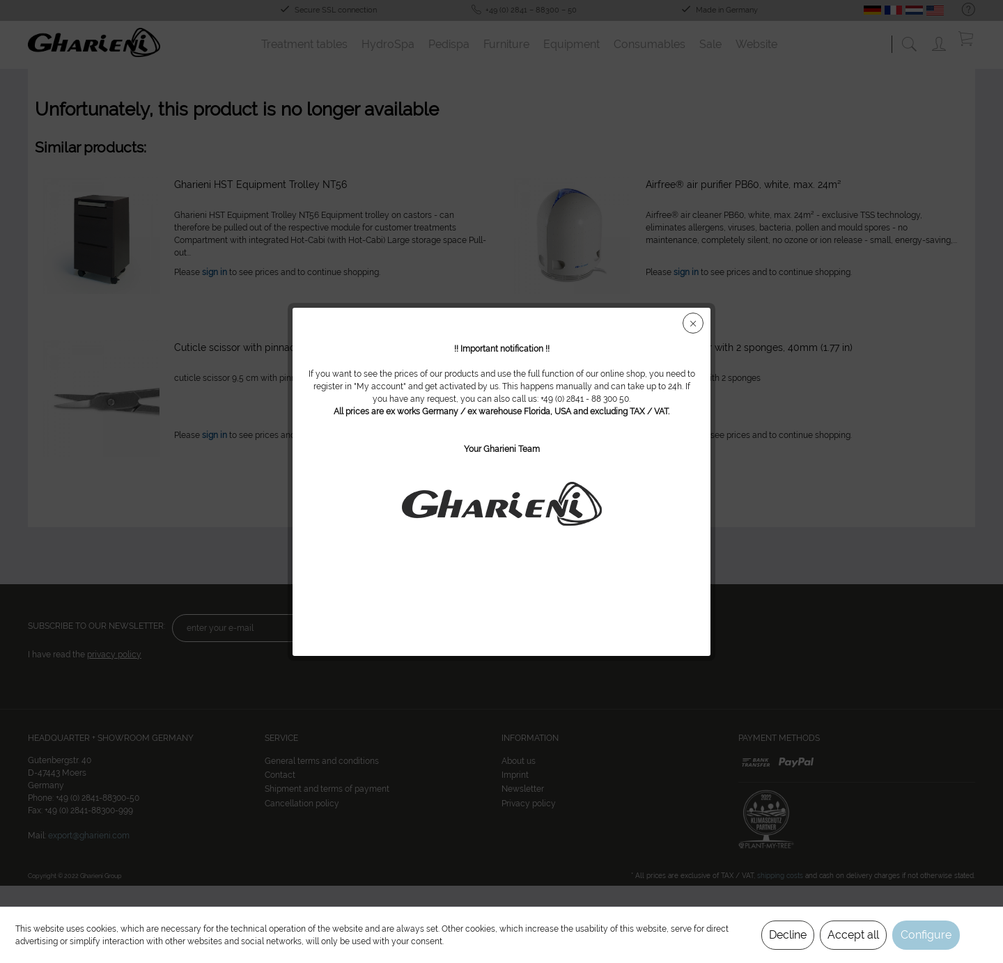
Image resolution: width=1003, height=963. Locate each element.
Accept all (853, 934)
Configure (926, 934)
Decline (788, 934)
